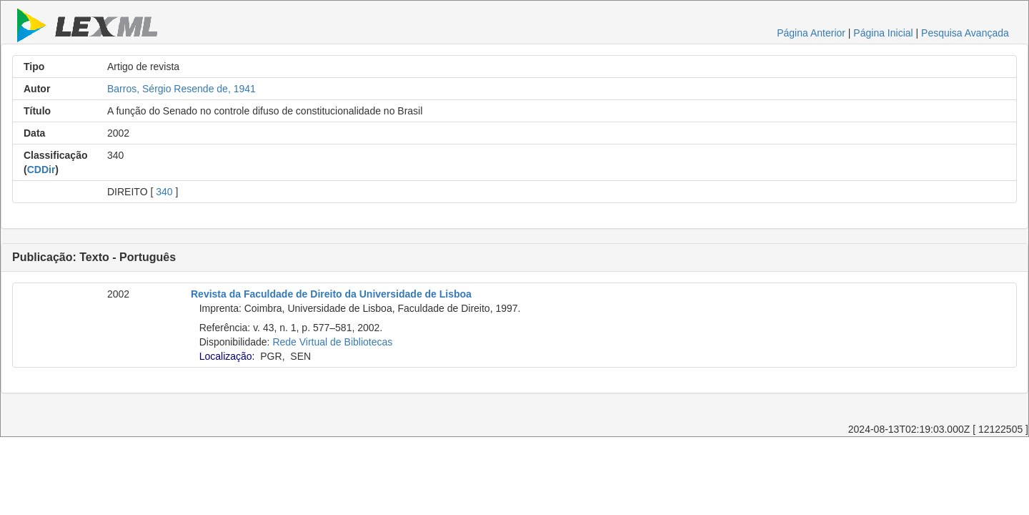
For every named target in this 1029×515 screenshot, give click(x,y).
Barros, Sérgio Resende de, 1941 (181, 88)
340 (164, 191)
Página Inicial (883, 33)
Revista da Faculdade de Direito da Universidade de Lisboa (331, 294)
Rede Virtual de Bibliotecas (332, 342)
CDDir (41, 169)
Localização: (227, 356)
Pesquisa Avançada (965, 33)
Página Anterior (811, 33)
